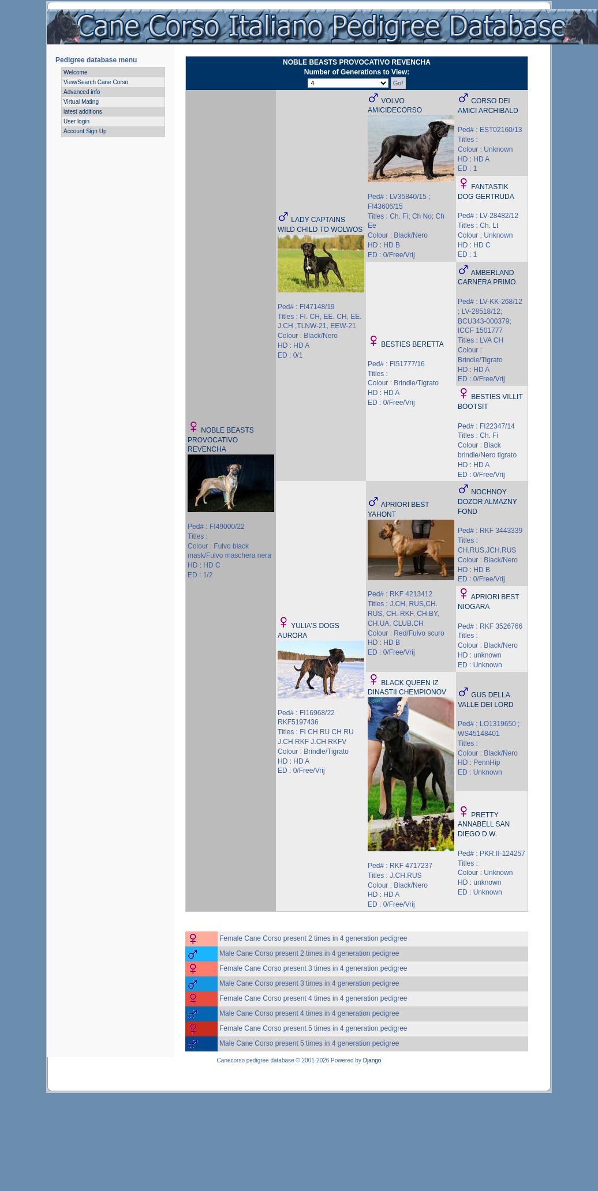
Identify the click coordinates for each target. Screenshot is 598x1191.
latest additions (82, 111)
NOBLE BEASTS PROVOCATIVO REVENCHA (221, 440)
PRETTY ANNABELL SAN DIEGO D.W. (484, 825)
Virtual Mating (81, 102)
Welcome (75, 72)
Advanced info (81, 92)
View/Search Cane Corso (95, 82)
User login (76, 121)
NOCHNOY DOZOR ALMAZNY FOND (487, 502)
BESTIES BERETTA (412, 344)
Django (372, 1060)
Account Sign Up (85, 131)
